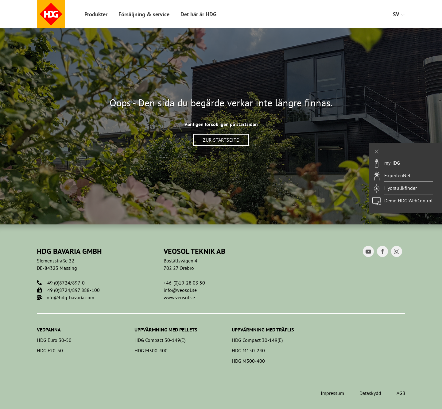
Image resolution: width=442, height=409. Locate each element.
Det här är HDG (198, 14)
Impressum (332, 393)
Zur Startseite (221, 140)
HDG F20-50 (50, 350)
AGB (401, 393)
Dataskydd (370, 393)
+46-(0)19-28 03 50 (184, 283)
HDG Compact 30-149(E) (159, 340)
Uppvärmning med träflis (263, 330)
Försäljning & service (143, 14)
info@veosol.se (180, 290)
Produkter (95, 14)
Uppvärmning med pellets (165, 330)
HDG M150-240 (248, 350)
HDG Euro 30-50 (54, 340)
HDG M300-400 (151, 350)
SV (399, 14)
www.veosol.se (179, 297)
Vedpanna (49, 330)
